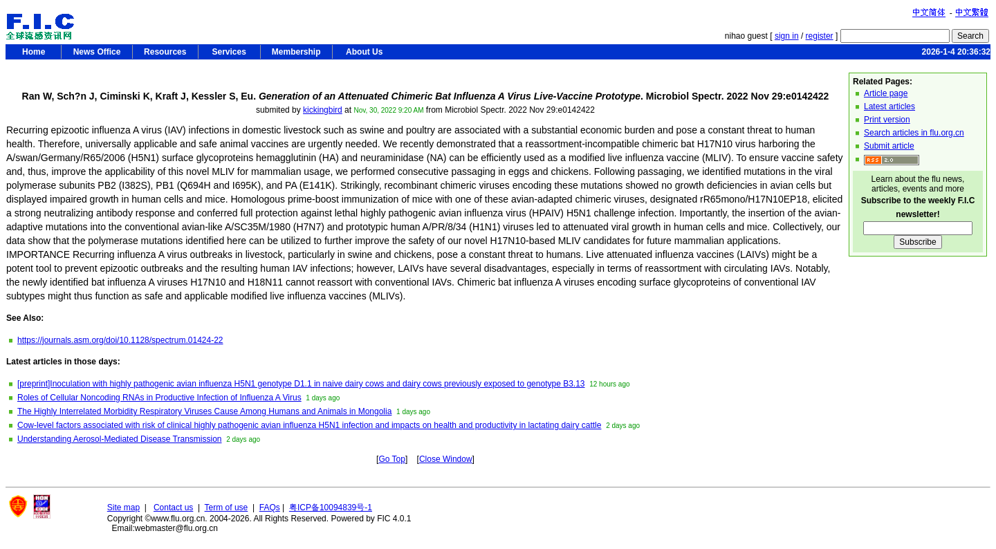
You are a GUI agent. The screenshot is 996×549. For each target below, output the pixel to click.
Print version (887, 119)
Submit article (889, 146)
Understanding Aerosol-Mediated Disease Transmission (119, 439)
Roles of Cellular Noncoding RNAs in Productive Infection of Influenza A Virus (159, 397)
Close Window (445, 459)
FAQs (269, 507)
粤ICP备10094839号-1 (330, 507)
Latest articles (889, 106)
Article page (885, 93)
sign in (787, 36)
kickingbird (322, 110)
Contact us (173, 507)
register (819, 36)
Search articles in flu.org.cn (914, 133)
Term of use (226, 507)
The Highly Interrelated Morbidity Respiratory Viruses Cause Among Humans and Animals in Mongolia (204, 411)
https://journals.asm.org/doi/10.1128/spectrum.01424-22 (120, 340)
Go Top (391, 459)
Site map (123, 507)
